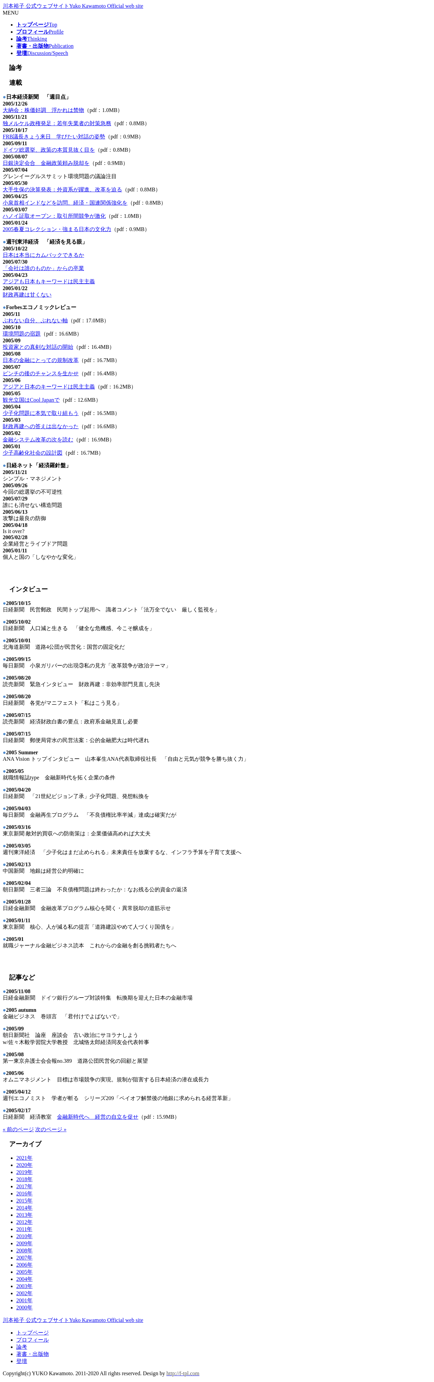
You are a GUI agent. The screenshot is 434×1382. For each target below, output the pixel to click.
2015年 (24, 1201)
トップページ (32, 1333)
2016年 (24, 1193)
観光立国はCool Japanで (31, 400)
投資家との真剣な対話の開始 (38, 347)
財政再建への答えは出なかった (41, 426)
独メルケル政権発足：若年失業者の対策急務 (57, 123)
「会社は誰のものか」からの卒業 (43, 268)
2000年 (24, 1307)
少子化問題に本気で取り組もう (41, 413)
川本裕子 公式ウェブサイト (73, 6)
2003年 (24, 1286)
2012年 (24, 1222)
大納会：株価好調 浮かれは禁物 (43, 110)
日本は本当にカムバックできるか (43, 255)
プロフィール (32, 1340)
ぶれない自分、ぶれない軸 (35, 320)
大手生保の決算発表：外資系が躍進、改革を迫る (62, 189)
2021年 (24, 1158)
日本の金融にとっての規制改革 (41, 360)
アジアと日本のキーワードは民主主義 (49, 387)
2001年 (24, 1300)
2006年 (24, 1265)
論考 (21, 1347)
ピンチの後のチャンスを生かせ (41, 373)
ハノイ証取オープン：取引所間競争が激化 (54, 216)
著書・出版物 (32, 1354)
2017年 (24, 1186)
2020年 (24, 1165)
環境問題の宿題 (22, 334)
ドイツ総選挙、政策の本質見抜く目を (49, 150)
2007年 (24, 1258)
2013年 (24, 1215)
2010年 (24, 1236)
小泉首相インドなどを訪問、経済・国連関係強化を (65, 203)
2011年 (24, 1229)
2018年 (24, 1179)
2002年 (24, 1293)
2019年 (24, 1172)
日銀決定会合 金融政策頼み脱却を (46, 163)
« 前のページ (18, 1129)
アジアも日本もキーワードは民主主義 (49, 281)
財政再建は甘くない (27, 295)
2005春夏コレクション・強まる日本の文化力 (57, 229)
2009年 (24, 1243)
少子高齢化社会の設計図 (32, 453)
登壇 (21, 1361)
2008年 (24, 1250)
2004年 (24, 1279)
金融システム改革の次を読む (38, 439)
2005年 (24, 1272)
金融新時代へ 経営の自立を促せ (97, 1117)
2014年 (24, 1208)
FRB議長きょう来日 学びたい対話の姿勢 (54, 136)
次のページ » (50, 1129)
